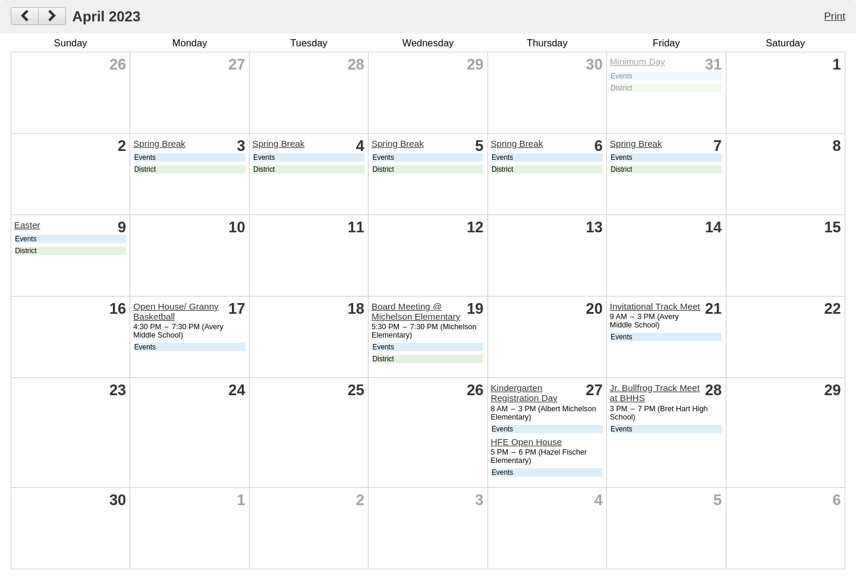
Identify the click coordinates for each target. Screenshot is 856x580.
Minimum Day (637, 61)
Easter (27, 225)
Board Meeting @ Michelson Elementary (416, 311)
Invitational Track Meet (655, 306)
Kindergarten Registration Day (523, 393)
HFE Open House (526, 442)
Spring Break (159, 143)
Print (834, 16)
